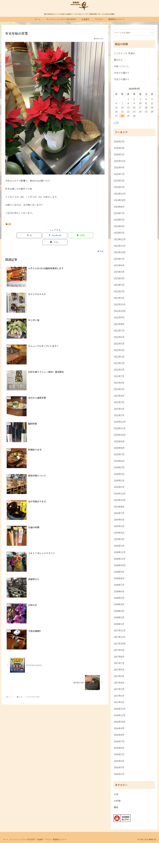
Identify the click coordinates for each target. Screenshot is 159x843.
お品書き (43, 839)
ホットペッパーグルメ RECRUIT (24, 839)
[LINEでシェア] (63, 235)
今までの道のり (121, 72)
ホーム (6, 839)
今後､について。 (122, 66)
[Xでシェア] (30, 235)
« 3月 (116, 122)
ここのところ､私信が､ (125, 53)
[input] (134, 32)
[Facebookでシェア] (47, 235)
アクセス (53, 839)
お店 (8, 224)
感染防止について (66, 839)
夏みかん (118, 59)
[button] (80, 235)
